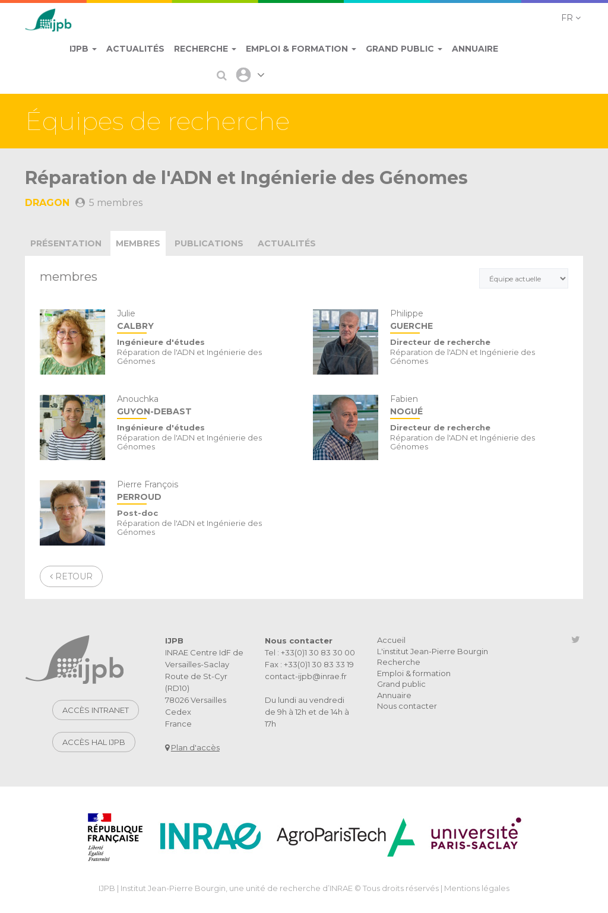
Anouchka (206, 406)
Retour (71, 576)
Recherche (398, 662)
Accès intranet (95, 710)
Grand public (401, 684)
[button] (571, 17)
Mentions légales (476, 888)
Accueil (391, 640)
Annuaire (394, 695)
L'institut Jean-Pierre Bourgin (432, 651)
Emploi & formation (414, 673)
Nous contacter (407, 706)
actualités (287, 243)
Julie (206, 320)
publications (209, 243)
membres (138, 243)
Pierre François (206, 491)
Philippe (479, 320)
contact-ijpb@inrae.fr (306, 676)
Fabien (479, 406)
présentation (66, 243)
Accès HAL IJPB (93, 742)
